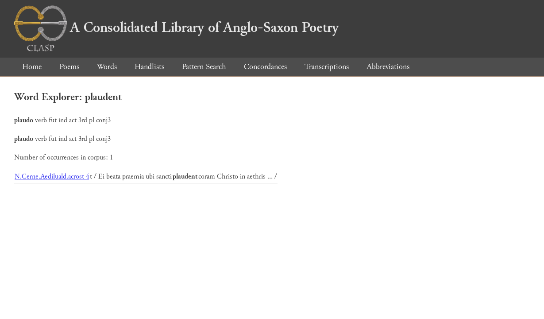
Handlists (149, 66)
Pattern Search (204, 66)
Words (107, 66)
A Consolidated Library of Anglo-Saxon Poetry (176, 27)
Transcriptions (327, 66)
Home (32, 66)
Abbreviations (388, 66)
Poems (69, 66)
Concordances (265, 66)
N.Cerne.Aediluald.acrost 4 (52, 176)
